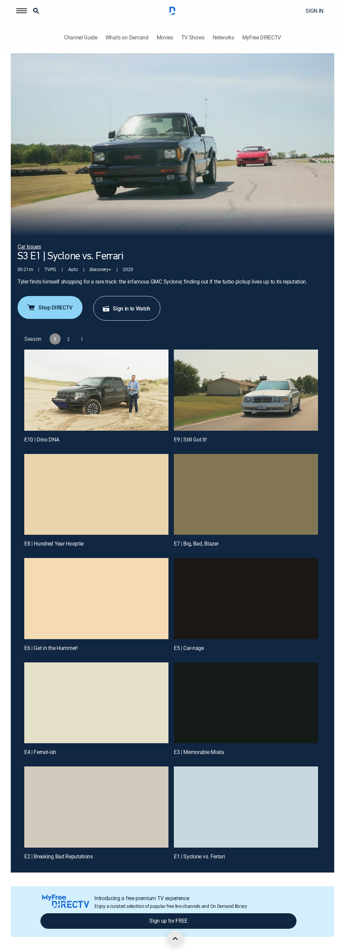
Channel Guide (80, 37)
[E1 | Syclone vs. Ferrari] (246, 807)
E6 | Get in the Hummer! (51, 648)
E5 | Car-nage (189, 648)
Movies (165, 37)
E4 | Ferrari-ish (40, 752)
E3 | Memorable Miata (199, 752)
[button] (21, 10)
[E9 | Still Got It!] (246, 390)
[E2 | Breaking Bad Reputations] (96, 807)
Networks (223, 37)
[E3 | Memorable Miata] (246, 703)
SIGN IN (314, 10)
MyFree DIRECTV (261, 37)
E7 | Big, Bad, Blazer (196, 543)
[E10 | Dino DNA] (96, 390)
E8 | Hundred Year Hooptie (54, 543)
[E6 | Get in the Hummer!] (96, 598)
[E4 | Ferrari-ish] (96, 703)
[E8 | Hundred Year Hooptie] (96, 494)
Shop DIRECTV (49, 307)
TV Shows (193, 37)
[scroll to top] (175, 938)
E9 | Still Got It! (190, 439)
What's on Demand (127, 37)
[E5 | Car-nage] (246, 598)
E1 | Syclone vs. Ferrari (199, 856)
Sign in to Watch (126, 308)
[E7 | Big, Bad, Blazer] (246, 494)
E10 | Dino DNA (41, 439)
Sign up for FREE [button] (168, 920)
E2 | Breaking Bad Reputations (58, 856)
